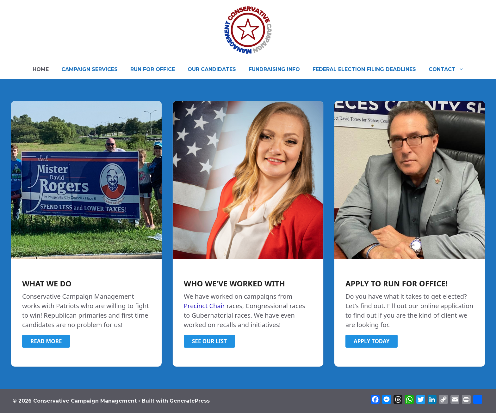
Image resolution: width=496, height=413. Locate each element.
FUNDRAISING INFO (274, 69)
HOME (41, 69)
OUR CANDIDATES (212, 69)
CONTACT (449, 69)
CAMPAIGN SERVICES (89, 69)
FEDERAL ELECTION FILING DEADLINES (364, 69)
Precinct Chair (204, 306)
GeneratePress (190, 401)
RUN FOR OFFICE (152, 69)
